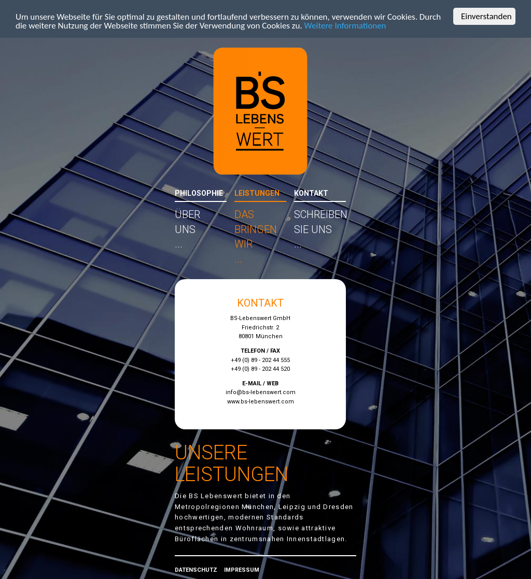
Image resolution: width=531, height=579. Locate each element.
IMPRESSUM (241, 570)
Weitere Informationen (345, 25)
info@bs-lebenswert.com (261, 392)
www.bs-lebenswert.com (260, 401)
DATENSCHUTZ (196, 570)
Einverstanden (486, 16)
